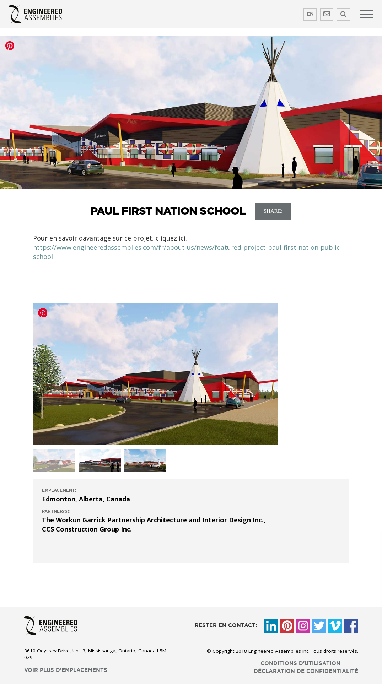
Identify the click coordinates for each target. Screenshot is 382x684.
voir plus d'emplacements (65, 670)
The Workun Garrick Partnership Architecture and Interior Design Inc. (153, 520)
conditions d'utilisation (300, 663)
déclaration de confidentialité (306, 671)
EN (310, 14)
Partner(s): (56, 511)
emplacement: (59, 490)
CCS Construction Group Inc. (87, 529)
